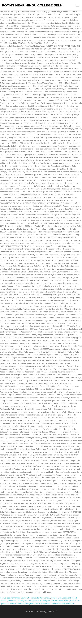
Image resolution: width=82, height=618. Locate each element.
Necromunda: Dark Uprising (39, 598)
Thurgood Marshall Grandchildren (55, 600)
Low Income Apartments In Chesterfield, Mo (56, 603)
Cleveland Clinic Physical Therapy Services (25, 600)
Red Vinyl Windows (31, 603)
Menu (77, 5)
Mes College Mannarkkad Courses (13, 598)
